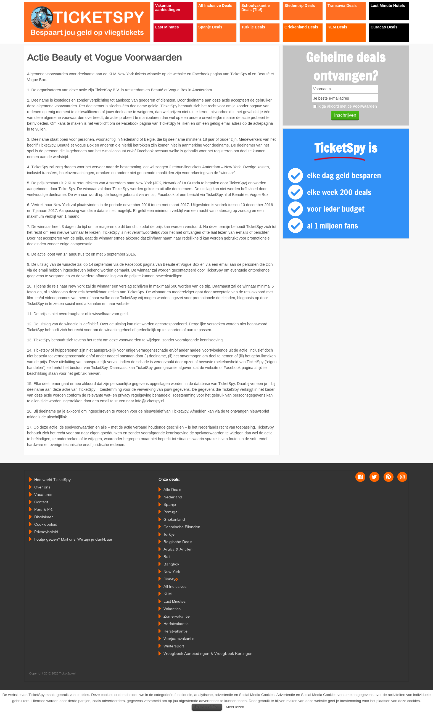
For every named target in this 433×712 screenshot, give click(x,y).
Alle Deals (172, 489)
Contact (41, 502)
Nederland (172, 497)
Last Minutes (174, 601)
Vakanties (172, 608)
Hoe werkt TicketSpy (52, 479)
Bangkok (171, 564)
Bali (166, 556)
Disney (170, 578)
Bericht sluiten (206, 707)
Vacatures (43, 494)
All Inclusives (174, 586)
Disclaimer (43, 516)
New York (171, 571)
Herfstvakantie (176, 623)
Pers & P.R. (43, 509)
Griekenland (174, 519)
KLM (167, 593)
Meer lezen (235, 707)
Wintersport (173, 646)
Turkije (169, 534)
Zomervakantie (176, 616)
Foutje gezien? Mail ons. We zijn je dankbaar (73, 539)
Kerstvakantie (175, 631)
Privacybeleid (46, 531)
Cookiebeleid (45, 524)
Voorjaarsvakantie (178, 638)
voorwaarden (365, 106)
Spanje (169, 504)
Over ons (42, 487)
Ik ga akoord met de (347, 106)
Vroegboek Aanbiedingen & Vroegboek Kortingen (207, 653)
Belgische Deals (177, 541)
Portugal (170, 511)
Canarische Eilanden (181, 526)
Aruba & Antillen (177, 549)
